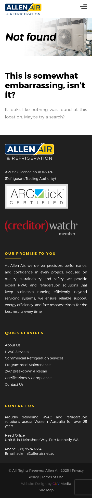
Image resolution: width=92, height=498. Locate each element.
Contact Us (14, 384)
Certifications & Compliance (28, 378)
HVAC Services (17, 352)
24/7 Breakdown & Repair (26, 371)
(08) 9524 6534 (29, 449)
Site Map (46, 490)
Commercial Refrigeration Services (34, 358)
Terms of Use (52, 477)
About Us (12, 345)
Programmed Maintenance (28, 365)
